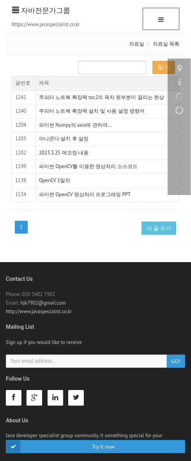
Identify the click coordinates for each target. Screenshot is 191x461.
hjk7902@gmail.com (43, 303)
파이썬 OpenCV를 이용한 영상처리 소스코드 (88, 166)
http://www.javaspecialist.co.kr (39, 311)
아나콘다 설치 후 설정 (63, 138)
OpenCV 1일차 (54, 180)
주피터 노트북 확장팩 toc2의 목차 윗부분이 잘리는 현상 (101, 97)
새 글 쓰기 (159, 228)
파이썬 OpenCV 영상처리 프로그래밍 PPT (85, 194)
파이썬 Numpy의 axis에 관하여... (75, 125)
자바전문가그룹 (41, 10)
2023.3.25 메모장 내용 (63, 152)
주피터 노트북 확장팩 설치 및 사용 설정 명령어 (92, 111)
